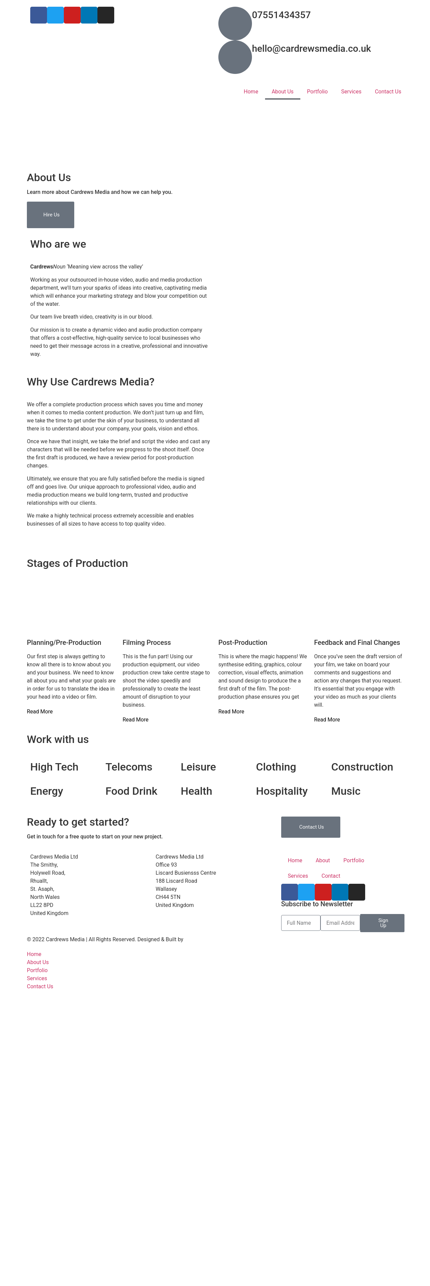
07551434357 (281, 14)
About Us (283, 91)
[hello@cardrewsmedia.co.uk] (235, 57)
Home (251, 91)
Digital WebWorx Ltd (209, 939)
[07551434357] (235, 23)
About (323, 860)
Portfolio (317, 91)
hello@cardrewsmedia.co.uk (311, 48)
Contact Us (388, 91)
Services (351, 91)
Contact (330, 876)
